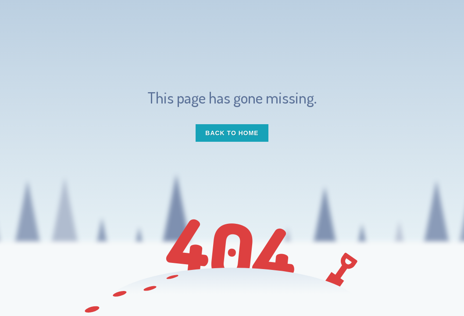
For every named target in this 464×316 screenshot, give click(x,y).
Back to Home (231, 132)
